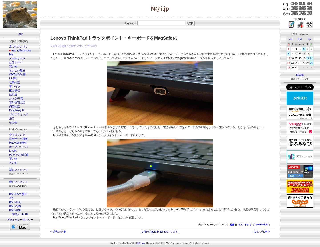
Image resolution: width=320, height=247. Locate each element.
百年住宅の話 (17, 102)
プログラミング (18, 114)
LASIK (13, 78)
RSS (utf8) (15, 210)
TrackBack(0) (261, 224)
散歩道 (13, 94)
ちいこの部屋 (17, 70)
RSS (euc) (15, 202)
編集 (232, 224)
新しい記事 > (262, 231)
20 (307, 58)
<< (290, 39)
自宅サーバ (15, 62)
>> (309, 39)
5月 (300, 39)
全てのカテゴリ (18, 46)
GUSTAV (140, 243)
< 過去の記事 (58, 231)
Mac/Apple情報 (18, 142)
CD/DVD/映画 (17, 74)
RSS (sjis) (15, 206)
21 (311, 58)
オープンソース (18, 146)
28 (311, 63)
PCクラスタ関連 (19, 154)
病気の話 (14, 106)
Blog (11, 54)
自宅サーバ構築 (18, 138)
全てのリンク (17, 134)
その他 (13, 122)
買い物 (13, 66)
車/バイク (14, 86)
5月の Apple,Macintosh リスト (160, 231)
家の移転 (14, 90)
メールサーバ (17, 58)
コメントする (244, 224)
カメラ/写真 (16, 98)
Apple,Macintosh (21, 50)
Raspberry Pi (16, 110)
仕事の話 (14, 82)
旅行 (11, 118)
